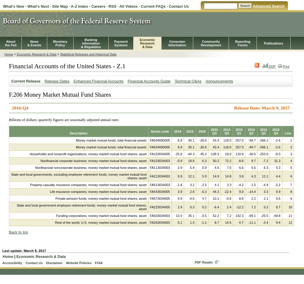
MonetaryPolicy (60, 43)
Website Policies (78, 263)
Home (8, 54)
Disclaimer (54, 263)
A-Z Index (79, 6)
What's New (13, 6)
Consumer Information (177, 43)
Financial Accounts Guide (149, 81)
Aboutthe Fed (11, 43)
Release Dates (57, 81)
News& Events (34, 43)
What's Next (38, 6)
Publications (273, 43)
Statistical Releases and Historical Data (88, 54)
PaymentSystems (121, 43)
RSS (112, 6)
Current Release (25, 81)
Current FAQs (153, 6)
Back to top (18, 232)
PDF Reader (204, 262)
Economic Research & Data (36, 54)
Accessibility (12, 263)
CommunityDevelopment (211, 43)
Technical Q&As (188, 81)
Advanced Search (268, 6)
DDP (269, 66)
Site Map (60, 6)
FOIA (99, 263)
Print (283, 66)
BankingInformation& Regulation (91, 43)
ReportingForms (242, 43)
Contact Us (179, 6)
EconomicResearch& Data (147, 43)
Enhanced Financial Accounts (99, 81)
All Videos (128, 6)
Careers (98, 6)
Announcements (219, 81)
